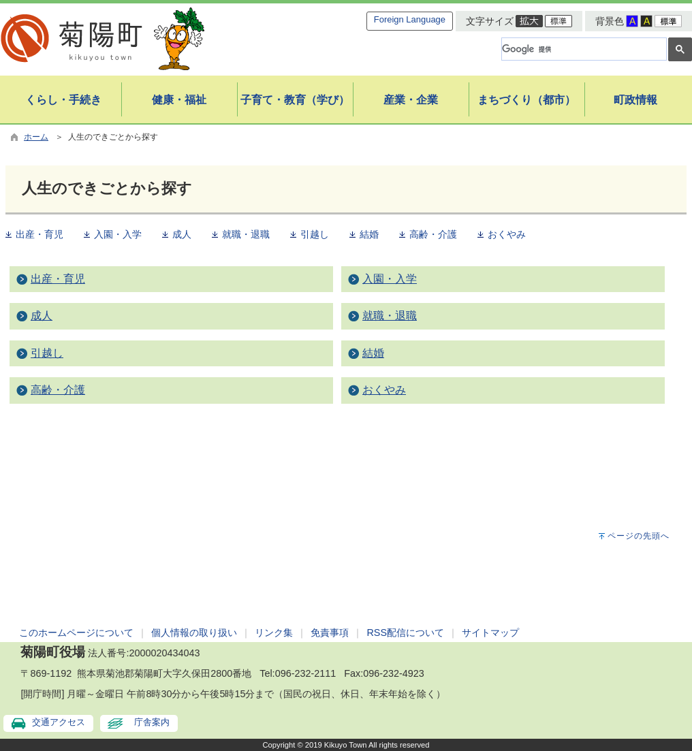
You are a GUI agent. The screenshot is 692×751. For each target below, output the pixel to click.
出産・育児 (39, 234)
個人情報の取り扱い (194, 632)
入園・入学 (118, 234)
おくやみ (507, 234)
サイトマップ (490, 632)
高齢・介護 (433, 234)
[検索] (582, 49)
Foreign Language (409, 19)
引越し (314, 234)
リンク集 (274, 632)
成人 (181, 234)
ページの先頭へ (639, 536)
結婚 (369, 234)
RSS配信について (405, 632)
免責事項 (330, 632)
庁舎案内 (152, 722)
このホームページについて (76, 632)
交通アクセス (58, 722)
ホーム (36, 137)
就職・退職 (246, 234)
